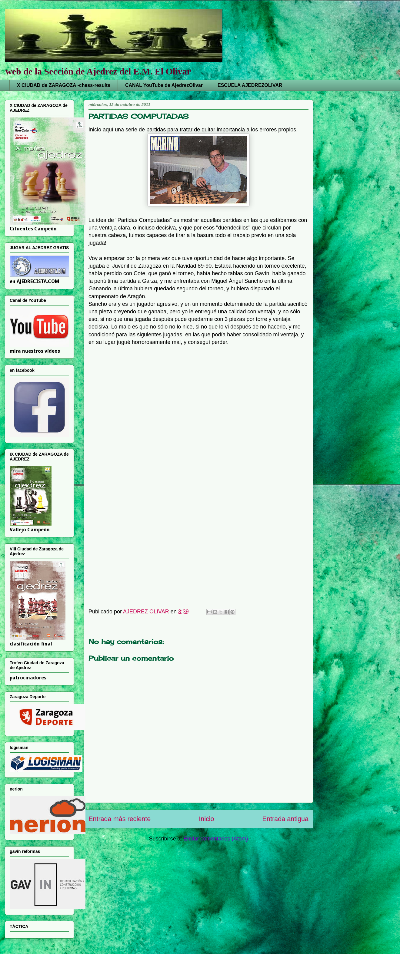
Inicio (206, 819)
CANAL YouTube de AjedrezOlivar (164, 85)
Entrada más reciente (119, 819)
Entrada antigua (285, 819)
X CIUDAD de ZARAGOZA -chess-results (63, 85)
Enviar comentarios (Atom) (215, 839)
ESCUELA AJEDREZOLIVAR (250, 85)
